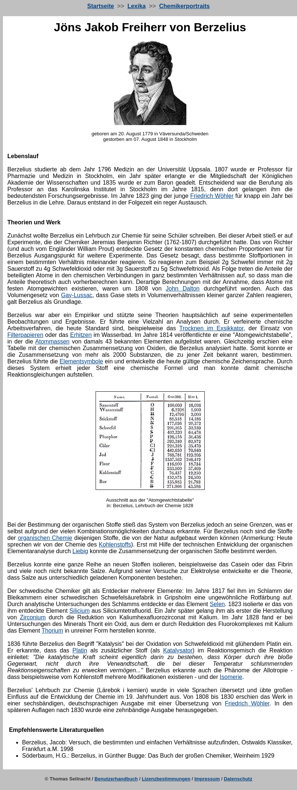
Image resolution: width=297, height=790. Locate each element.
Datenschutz (238, 779)
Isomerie (231, 677)
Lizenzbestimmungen (166, 779)
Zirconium (33, 617)
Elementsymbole (81, 361)
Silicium (79, 611)
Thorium (52, 630)
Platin (79, 650)
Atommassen (52, 341)
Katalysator (178, 650)
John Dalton (183, 288)
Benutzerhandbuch (116, 779)
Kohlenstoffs (115, 544)
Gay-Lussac (76, 295)
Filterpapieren (25, 335)
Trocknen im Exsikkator (211, 328)
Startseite (100, 6)
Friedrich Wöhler (211, 196)
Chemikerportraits (184, 6)
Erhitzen (81, 335)
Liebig (80, 551)
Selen (217, 604)
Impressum (207, 779)
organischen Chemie (45, 538)
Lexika (137, 6)
